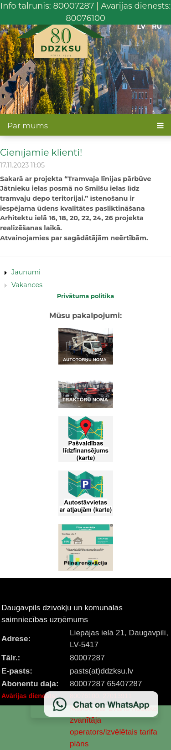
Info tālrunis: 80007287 (47, 6)
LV (141, 26)
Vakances (26, 285)
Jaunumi (26, 272)
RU (157, 26)
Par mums (27, 125)
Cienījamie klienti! (41, 152)
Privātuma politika (85, 295)
